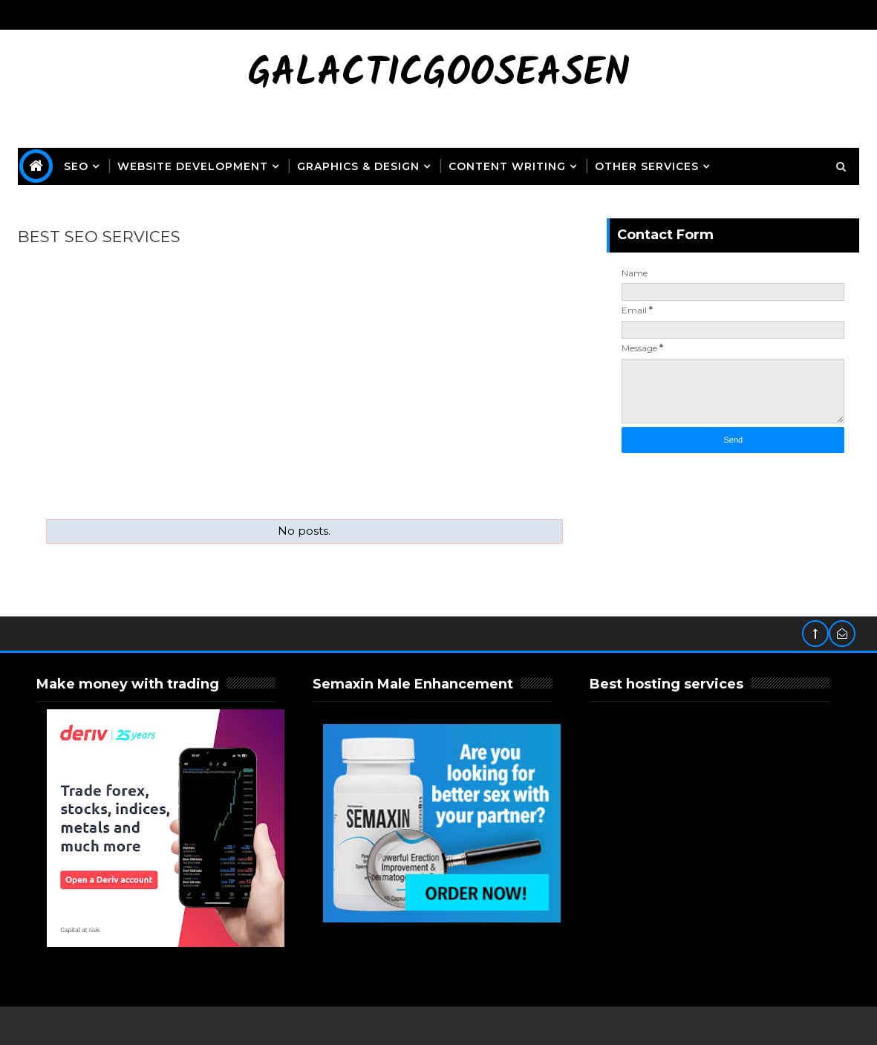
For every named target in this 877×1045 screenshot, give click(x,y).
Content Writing (507, 166)
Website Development (192, 166)
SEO (76, 166)
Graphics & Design (358, 166)
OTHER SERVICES (647, 166)
